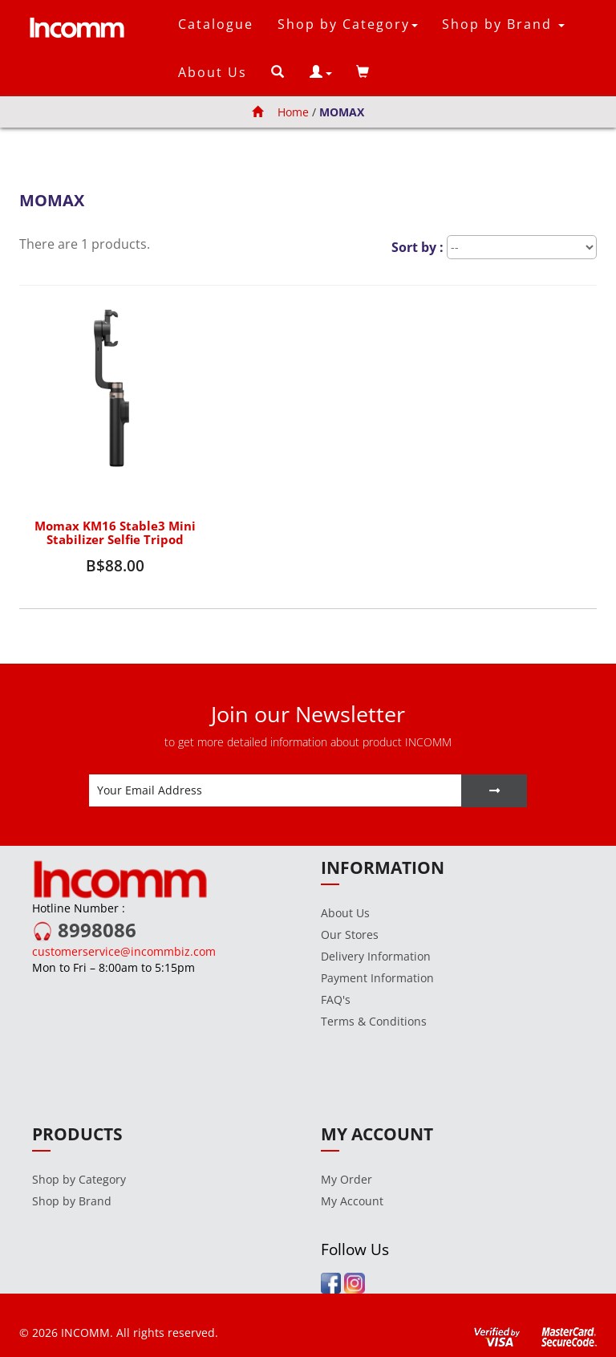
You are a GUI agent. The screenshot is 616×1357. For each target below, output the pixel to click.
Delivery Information (376, 956)
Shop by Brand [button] (503, 24)
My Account (352, 1201)
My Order (346, 1179)
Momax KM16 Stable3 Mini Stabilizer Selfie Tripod (115, 533)
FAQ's (336, 999)
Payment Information (377, 977)
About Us (212, 72)
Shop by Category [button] (348, 24)
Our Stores (350, 934)
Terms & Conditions (374, 1021)
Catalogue (215, 24)
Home (280, 112)
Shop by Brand (71, 1201)
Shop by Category (79, 1179)
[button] (321, 72)
